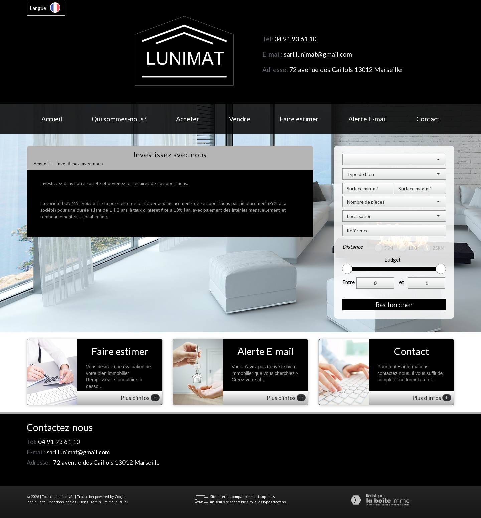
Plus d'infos (140, 397)
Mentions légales (62, 502)
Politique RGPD (116, 502)
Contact (428, 119)
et (401, 282)
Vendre (239, 119)
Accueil (51, 119)
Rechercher (394, 304)
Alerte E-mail (367, 119)
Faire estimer (299, 119)
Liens (83, 502)
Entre (348, 282)
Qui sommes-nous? (119, 119)
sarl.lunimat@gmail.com (318, 54)
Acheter (187, 119)
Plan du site (36, 502)
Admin (96, 502)
